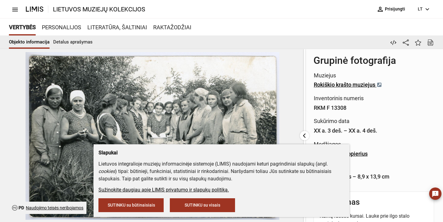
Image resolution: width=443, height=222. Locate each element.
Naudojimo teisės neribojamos (54, 207)
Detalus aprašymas (73, 42)
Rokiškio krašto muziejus (200, 84)
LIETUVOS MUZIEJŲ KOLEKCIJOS (99, 9)
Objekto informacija (29, 42)
